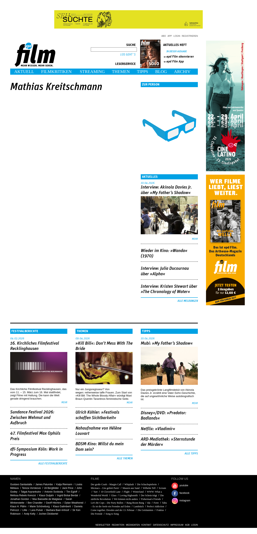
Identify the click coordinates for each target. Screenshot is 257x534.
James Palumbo (44, 484)
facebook (184, 493)
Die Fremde (96, 513)
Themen (121, 71)
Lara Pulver (36, 510)
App (170, 36)
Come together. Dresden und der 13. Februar (112, 510)
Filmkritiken (56, 71)
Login (177, 36)
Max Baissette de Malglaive (47, 499)
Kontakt (146, 525)
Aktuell (24, 71)
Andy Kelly (29, 513)
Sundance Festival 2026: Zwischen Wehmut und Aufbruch (32, 417)
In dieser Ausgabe (176, 51)
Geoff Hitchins (53, 502)
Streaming (92, 71)
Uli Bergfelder (51, 488)
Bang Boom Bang (135, 502)
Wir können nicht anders (126, 499)
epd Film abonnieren (180, 56)
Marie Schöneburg (40, 506)
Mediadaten (133, 525)
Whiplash (129, 484)
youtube (183, 485)
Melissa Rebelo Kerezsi (23, 495)
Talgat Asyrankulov (31, 491)
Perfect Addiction (155, 506)
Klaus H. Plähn (18, 506)
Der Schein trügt (149, 495)
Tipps (142, 71)
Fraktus (160, 510)
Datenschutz (161, 525)
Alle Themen (125, 458)
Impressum (177, 525)
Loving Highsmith (129, 495)
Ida (148, 502)
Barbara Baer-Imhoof (57, 510)
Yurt (95, 491)
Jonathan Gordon (19, 499)
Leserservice (125, 64)
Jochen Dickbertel (48, 513)
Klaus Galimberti (62, 506)
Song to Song (112, 513)
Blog (161, 71)
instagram (184, 500)
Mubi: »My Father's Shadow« (167, 343)
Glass (113, 495)
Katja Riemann (64, 484)
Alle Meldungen (187, 301)
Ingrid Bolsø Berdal (67, 495)
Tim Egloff (71, 491)
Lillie (24, 510)
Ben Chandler (35, 502)
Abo (163, 36)
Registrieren (190, 36)
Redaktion (118, 525)
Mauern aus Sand (131, 488)
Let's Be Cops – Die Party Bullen (107, 502)
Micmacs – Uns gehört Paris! (105, 488)
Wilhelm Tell (149, 488)
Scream (162, 488)
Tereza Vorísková (31, 488)
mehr (195, 239)
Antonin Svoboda (53, 491)
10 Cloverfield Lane (111, 491)
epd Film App (175, 61)
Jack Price (67, 488)
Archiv (182, 71)
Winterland (138, 491)
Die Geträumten (145, 510)
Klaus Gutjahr (46, 495)
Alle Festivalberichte (52, 463)
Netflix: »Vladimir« (158, 429)
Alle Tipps (191, 453)
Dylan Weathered (73, 502)
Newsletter (102, 525)
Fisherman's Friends (151, 499)
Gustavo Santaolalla (21, 484)
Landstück (139, 506)
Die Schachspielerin (147, 484)
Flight (127, 491)
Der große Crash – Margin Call (106, 484)
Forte (156, 502)
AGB (187, 525)
